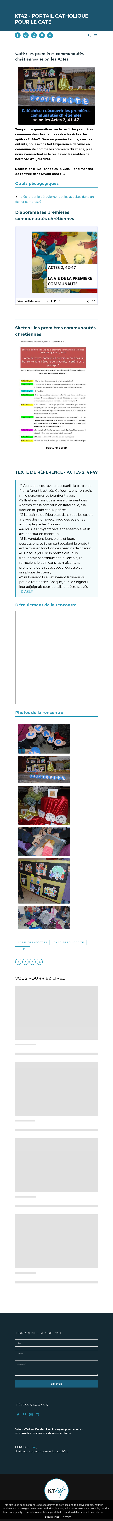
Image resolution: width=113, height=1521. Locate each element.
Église (23, 949)
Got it (67, 1517)
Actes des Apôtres (32, 942)
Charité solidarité (69, 942)
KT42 (33, 1449)
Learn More (51, 1517)
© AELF (27, 592)
